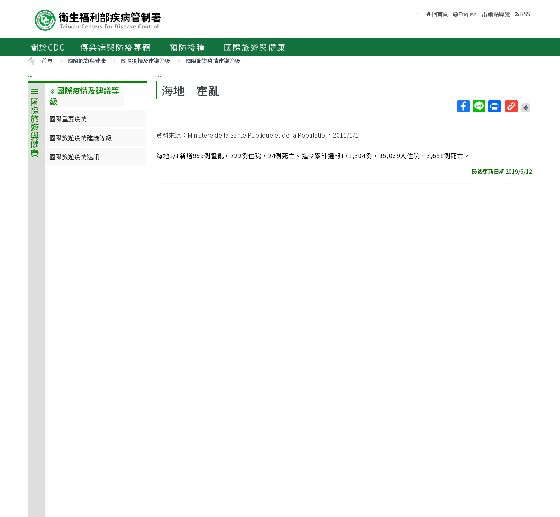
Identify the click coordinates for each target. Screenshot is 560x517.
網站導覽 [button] (499, 14)
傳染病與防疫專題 (115, 47)
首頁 (47, 60)
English (467, 14)
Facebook (463, 106)
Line (478, 106)
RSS (525, 14)
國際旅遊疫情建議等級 (213, 60)
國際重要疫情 (68, 118)
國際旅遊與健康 (255, 47)
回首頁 (440, 14)
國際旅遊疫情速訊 (74, 156)
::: (30, 76)
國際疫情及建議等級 (145, 60)
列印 (494, 106)
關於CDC (47, 47)
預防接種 (187, 47)
